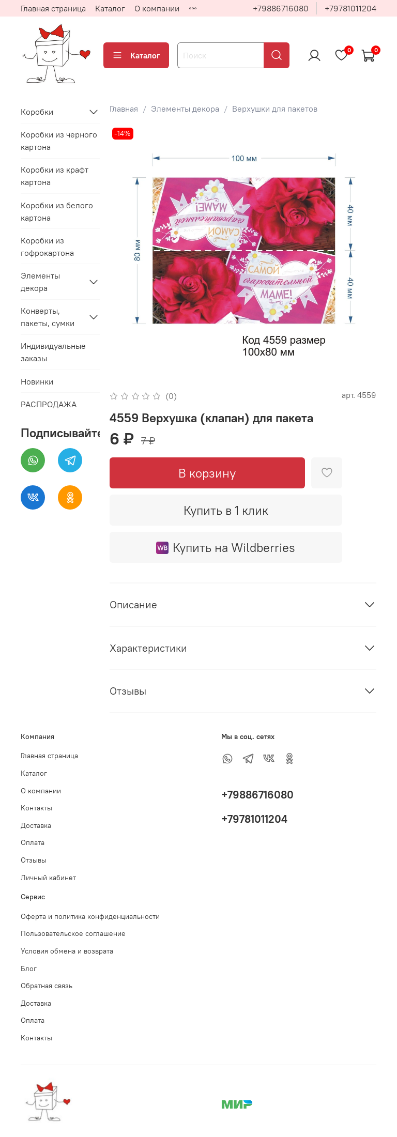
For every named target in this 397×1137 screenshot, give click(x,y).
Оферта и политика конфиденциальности (90, 916)
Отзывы (34, 860)
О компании (156, 8)
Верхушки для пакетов (274, 108)
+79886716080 (281, 8)
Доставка (36, 825)
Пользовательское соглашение (73, 933)
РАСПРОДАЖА (49, 404)
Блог (29, 968)
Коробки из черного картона (59, 140)
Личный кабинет (48, 877)
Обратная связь (46, 985)
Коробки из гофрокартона (47, 246)
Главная (124, 108)
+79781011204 (350, 8)
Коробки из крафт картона (54, 175)
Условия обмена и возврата (67, 951)
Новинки (37, 381)
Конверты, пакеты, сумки (47, 316)
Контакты (36, 807)
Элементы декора (185, 108)
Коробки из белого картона (57, 211)
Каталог (110, 8)
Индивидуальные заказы (53, 352)
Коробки (37, 111)
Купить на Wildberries (225, 547)
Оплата (32, 842)
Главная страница (53, 8)
